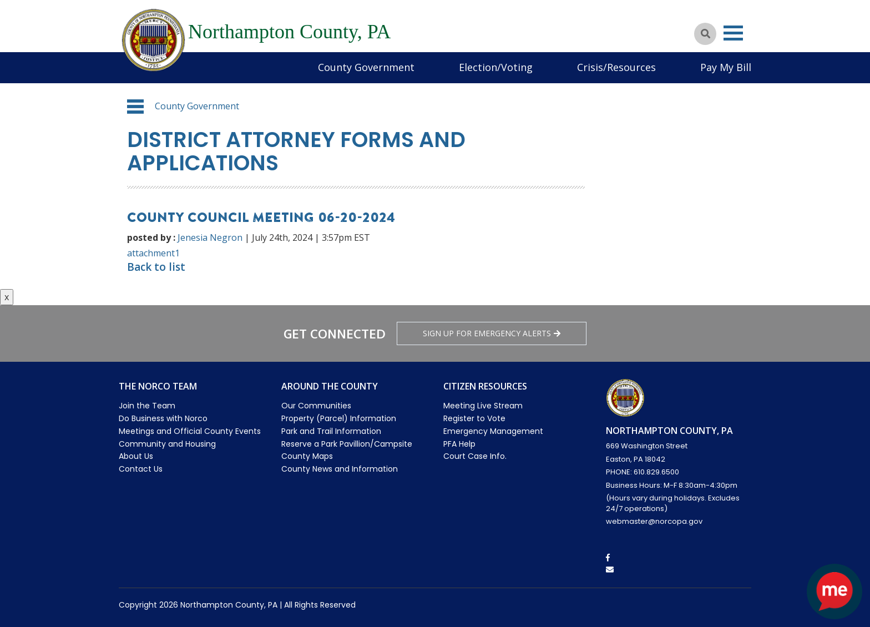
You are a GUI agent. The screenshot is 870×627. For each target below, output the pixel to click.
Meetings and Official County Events (190, 431)
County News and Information (339, 468)
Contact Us (141, 468)
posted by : (151, 237)
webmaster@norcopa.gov (654, 521)
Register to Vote (474, 418)
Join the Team (147, 405)
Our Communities (316, 405)
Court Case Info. (475, 456)
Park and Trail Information (331, 431)
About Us (136, 456)
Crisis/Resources (616, 67)
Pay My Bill (725, 67)
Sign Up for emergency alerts (491, 333)
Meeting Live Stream (483, 405)
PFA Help (459, 443)
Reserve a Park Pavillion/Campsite (346, 443)
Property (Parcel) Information (338, 418)
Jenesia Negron (210, 237)
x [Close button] (6, 297)
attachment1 (153, 253)
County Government (366, 67)
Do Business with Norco (163, 418)
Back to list (156, 267)
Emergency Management (493, 431)
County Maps (307, 456)
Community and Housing (167, 443)
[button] (135, 106)
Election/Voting (496, 67)
